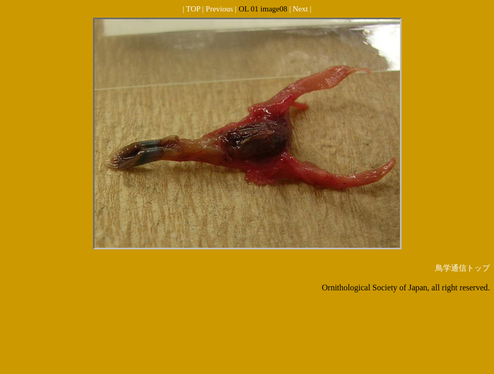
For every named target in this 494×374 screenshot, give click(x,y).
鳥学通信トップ (462, 268)
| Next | (300, 9)
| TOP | (194, 9)
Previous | (221, 9)
